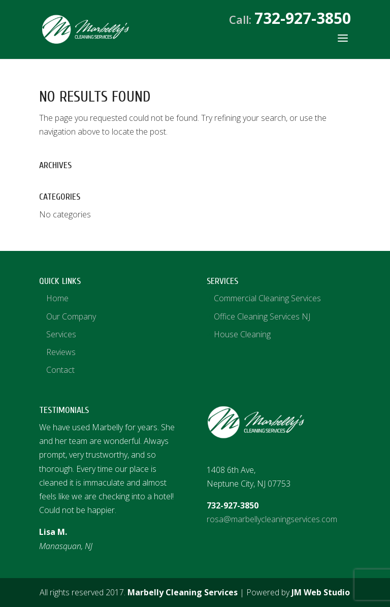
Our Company (71, 316)
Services (61, 334)
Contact (60, 369)
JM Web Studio (320, 592)
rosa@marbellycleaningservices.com (272, 519)
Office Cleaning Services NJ (262, 316)
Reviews (61, 352)
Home (57, 298)
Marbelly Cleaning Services (182, 592)
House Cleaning (242, 334)
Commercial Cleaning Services (267, 298)
